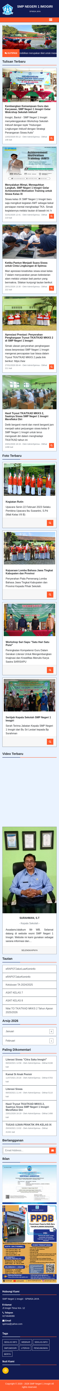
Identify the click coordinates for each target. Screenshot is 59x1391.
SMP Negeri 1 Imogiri (40, 1383)
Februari (29, 1041)
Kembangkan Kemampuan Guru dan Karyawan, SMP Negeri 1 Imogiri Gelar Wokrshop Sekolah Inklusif (28, 109)
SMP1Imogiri (10, 1348)
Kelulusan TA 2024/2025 (19, 984)
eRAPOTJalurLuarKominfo (20, 969)
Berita (7, 1354)
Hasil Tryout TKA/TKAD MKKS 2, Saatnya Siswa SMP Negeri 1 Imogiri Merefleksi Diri (26, 416)
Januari (29, 1031)
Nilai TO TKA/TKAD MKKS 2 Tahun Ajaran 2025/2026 (29, 1010)
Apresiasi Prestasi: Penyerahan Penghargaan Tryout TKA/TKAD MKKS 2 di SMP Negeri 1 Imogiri (29, 337)
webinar (25, 1342)
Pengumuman (41, 1348)
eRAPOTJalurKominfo (18, 976)
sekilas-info (41, 1342)
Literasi (25, 1348)
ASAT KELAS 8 (14, 1000)
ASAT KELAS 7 (14, 992)
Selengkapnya (29, 950)
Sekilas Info (10, 1342)
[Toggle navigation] (50, 19)
